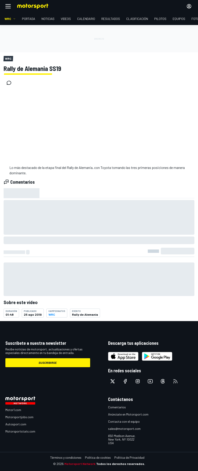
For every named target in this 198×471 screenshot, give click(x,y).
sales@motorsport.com (124, 429)
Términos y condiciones (65, 457)
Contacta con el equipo (124, 421)
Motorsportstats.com (20, 431)
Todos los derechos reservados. (120, 464)
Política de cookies (98, 457)
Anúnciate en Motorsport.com (128, 414)
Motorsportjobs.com (19, 417)
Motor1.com (13, 410)
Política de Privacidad (129, 457)
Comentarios (117, 407)
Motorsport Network (80, 464)
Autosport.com (15, 424)
